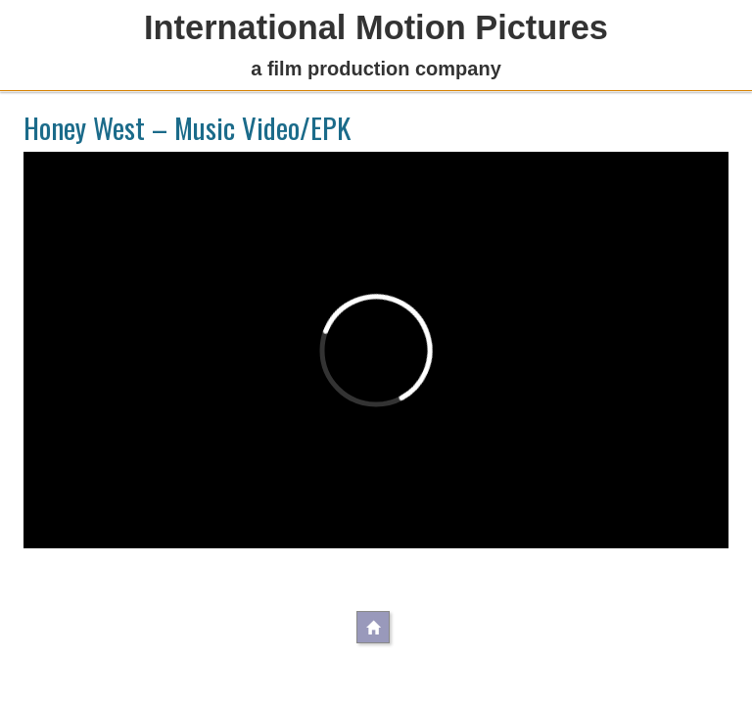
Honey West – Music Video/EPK (187, 127)
